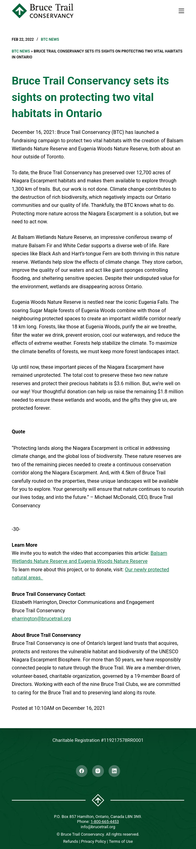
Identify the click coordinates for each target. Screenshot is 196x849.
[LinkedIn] (114, 771)
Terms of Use (121, 841)
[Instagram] (98, 771)
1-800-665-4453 (105, 821)
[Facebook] (82, 771)
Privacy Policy (93, 841)
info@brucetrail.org (98, 826)
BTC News (50, 39)
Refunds (70, 841)
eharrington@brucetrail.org (41, 619)
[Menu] (181, 11)
